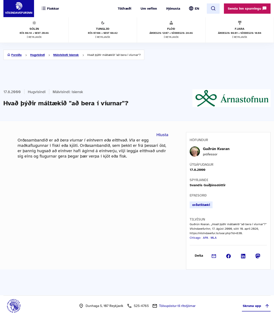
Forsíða (16, 55)
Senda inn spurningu (247, 8)
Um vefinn (149, 8)
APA (205, 238)
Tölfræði (124, 8)
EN (197, 8)
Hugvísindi (37, 55)
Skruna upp (256, 305)
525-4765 (141, 306)
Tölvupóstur (177, 306)
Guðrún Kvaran (216, 148)
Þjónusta (173, 8)
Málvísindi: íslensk (66, 55)
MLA (214, 238)
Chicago (195, 238)
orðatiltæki (201, 205)
